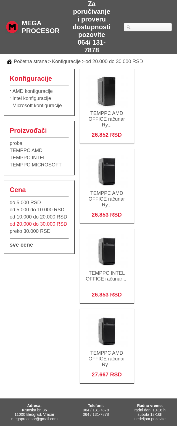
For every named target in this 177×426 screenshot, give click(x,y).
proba (16, 143)
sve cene (21, 245)
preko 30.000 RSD (30, 231)
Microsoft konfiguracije (37, 105)
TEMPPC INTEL (28, 157)
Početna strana (30, 61)
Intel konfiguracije (31, 98)
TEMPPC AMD (26, 150)
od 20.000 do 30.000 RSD (114, 61)
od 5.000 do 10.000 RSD (37, 209)
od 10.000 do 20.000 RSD (38, 217)
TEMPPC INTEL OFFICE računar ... (106, 272)
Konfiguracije (66, 61)
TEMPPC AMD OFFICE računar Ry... (106, 115)
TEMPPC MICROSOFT (36, 165)
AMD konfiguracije (32, 91)
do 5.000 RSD (25, 202)
